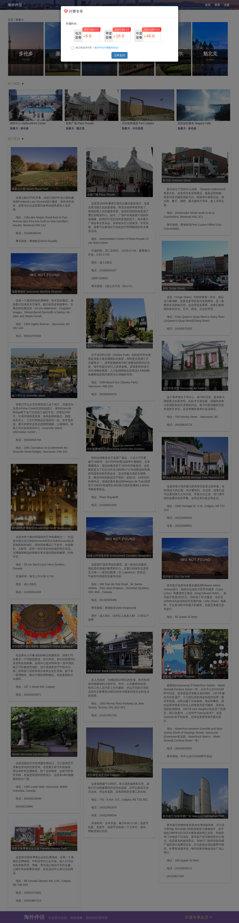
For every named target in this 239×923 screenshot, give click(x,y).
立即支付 (119, 55)
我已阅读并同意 (96, 47)
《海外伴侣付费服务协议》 (106, 47)
